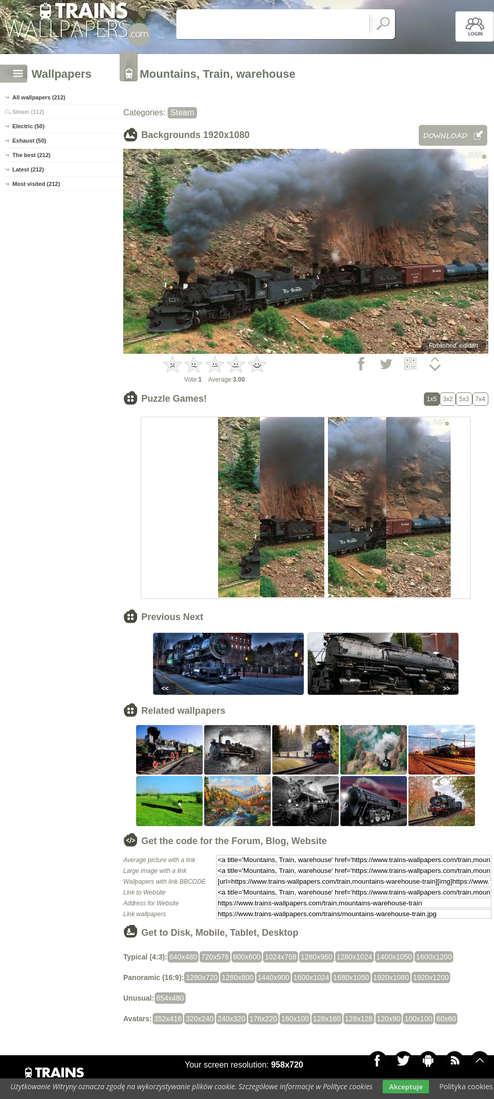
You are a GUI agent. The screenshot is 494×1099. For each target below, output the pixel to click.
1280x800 (238, 977)
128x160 (327, 1019)
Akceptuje (405, 1086)
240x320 (231, 1019)
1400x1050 (394, 957)
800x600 (247, 957)
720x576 (215, 957)
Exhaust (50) (29, 141)
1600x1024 (311, 977)
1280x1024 (354, 957)
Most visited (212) (36, 184)
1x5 (432, 399)
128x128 (359, 1019)
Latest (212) (28, 169)
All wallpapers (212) (38, 97)
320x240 (199, 1019)
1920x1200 (431, 977)
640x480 (183, 957)
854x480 (170, 998)
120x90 (389, 1019)
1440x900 (274, 977)
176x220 (263, 1019)
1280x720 (202, 977)
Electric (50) (28, 126)
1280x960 (317, 957)
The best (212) (31, 155)
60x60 (446, 1019)
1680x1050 (351, 977)
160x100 (295, 1019)
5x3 (464, 399)
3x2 (448, 399)
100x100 (418, 1019)
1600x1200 (434, 957)
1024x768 (281, 957)
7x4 (480, 399)
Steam (182, 112)
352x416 (168, 1019)
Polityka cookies (466, 1086)
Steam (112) (28, 112)
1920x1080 (391, 977)
